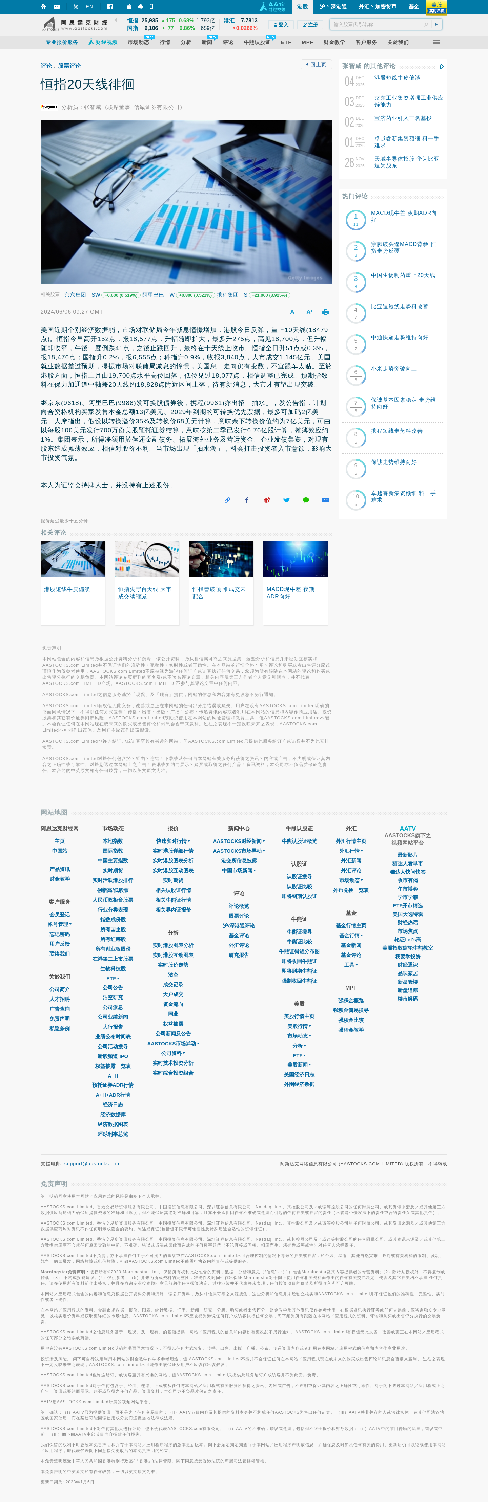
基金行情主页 (351, 925)
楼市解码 (408, 999)
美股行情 (299, 1026)
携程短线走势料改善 (397, 431)
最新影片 (408, 855)
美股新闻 (299, 1065)
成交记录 (173, 984)
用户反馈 (59, 944)
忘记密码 (59, 934)
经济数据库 (113, 1114)
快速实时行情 (173, 841)
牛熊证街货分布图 (299, 951)
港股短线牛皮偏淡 (397, 78)
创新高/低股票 (113, 890)
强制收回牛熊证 (299, 981)
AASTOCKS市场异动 (173, 1043)
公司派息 (113, 1007)
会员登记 (59, 914)
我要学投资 (408, 956)
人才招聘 (59, 999)
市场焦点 (408, 931)
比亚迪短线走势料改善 (400, 306)
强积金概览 (351, 1000)
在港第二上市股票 (113, 959)
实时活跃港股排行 (113, 880)
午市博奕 (408, 889)
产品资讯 (59, 869)
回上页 (316, 64)
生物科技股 (113, 968)
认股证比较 (299, 886)
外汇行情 (351, 851)
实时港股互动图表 (173, 870)
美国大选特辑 (407, 914)
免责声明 (59, 1019)
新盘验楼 (408, 982)
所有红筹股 (113, 939)
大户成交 (173, 994)
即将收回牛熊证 (299, 961)
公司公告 (113, 987)
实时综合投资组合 (173, 1073)
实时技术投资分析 (173, 1063)
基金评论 (239, 935)
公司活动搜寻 (113, 1046)
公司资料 (173, 1053)
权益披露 (173, 1024)
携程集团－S (232, 295)
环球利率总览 (113, 1134)
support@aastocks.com (92, 1163)
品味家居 (408, 973)
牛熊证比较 (299, 941)
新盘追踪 (408, 990)
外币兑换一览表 (351, 890)
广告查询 (59, 1009)
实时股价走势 (173, 965)
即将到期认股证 (299, 896)
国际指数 (113, 851)
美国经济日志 (299, 1074)
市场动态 (299, 1036)
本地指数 (113, 841)
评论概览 (239, 906)
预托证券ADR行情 (113, 1085)
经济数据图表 (113, 1124)
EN (90, 6)
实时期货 (113, 870)
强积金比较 (351, 1020)
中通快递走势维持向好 (400, 337)
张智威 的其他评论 (369, 66)
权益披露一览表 (113, 1066)
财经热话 (408, 922)
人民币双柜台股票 (113, 900)
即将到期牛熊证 (299, 971)
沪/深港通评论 (239, 925)
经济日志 (113, 1104)
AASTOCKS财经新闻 (239, 841)
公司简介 (59, 989)
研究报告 (239, 955)
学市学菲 (408, 897)
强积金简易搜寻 (351, 1010)
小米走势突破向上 (394, 369)
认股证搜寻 (299, 876)
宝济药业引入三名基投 (403, 118)
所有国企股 (113, 929)
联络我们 (59, 954)
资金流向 (173, 1004)
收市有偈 (408, 880)
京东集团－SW (82, 295)
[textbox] (386, 24)
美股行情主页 (299, 1016)
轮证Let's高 (407, 939)
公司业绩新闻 (113, 1017)
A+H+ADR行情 (113, 1095)
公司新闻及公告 (173, 1033)
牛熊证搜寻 (299, 932)
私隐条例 (59, 1028)
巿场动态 (351, 880)
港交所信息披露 (239, 861)
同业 (173, 1014)
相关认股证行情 (173, 890)
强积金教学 (351, 1030)
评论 (46, 66)
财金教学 (59, 879)
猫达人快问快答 (408, 872)
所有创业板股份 (113, 949)
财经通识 (408, 965)
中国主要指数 (113, 861)
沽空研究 (113, 997)
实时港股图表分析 (173, 861)
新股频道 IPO (113, 1056)
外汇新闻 (351, 861)
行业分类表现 (113, 910)
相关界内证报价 (173, 910)
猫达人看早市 (407, 863)
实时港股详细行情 (173, 851)
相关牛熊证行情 (173, 900)
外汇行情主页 (351, 841)
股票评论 (69, 66)
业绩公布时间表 (113, 1036)
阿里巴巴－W (158, 295)
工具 (351, 965)
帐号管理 (60, 924)
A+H (113, 1076)
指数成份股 (113, 919)
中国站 (59, 851)
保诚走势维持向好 (394, 462)
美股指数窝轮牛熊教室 (407, 948)
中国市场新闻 (239, 870)
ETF (112, 978)
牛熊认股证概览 (299, 841)
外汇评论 (239, 945)
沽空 (173, 975)
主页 (60, 841)
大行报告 (113, 1027)
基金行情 (351, 935)
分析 (299, 1046)
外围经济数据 (299, 1084)
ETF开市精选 (408, 906)
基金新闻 (351, 945)
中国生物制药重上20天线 (403, 275)
